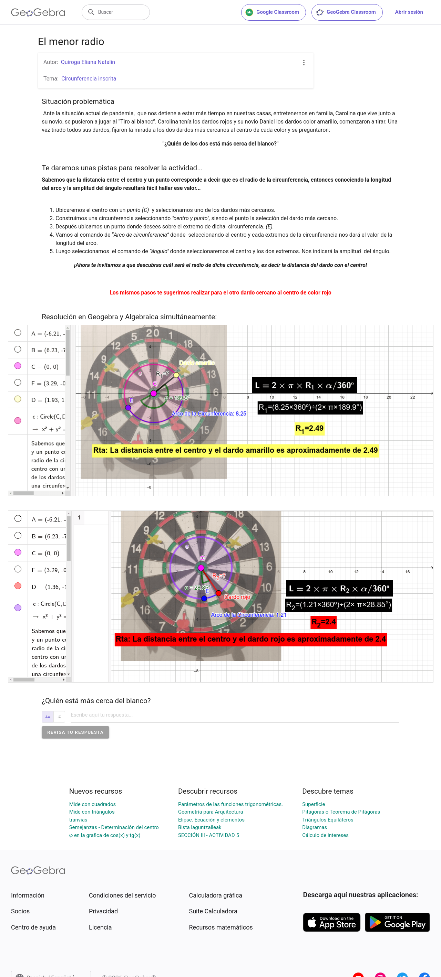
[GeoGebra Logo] (38, 12)
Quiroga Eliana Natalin (88, 62)
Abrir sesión (409, 12)
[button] (75, 732)
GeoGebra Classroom (346, 12)
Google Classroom (272, 12)
